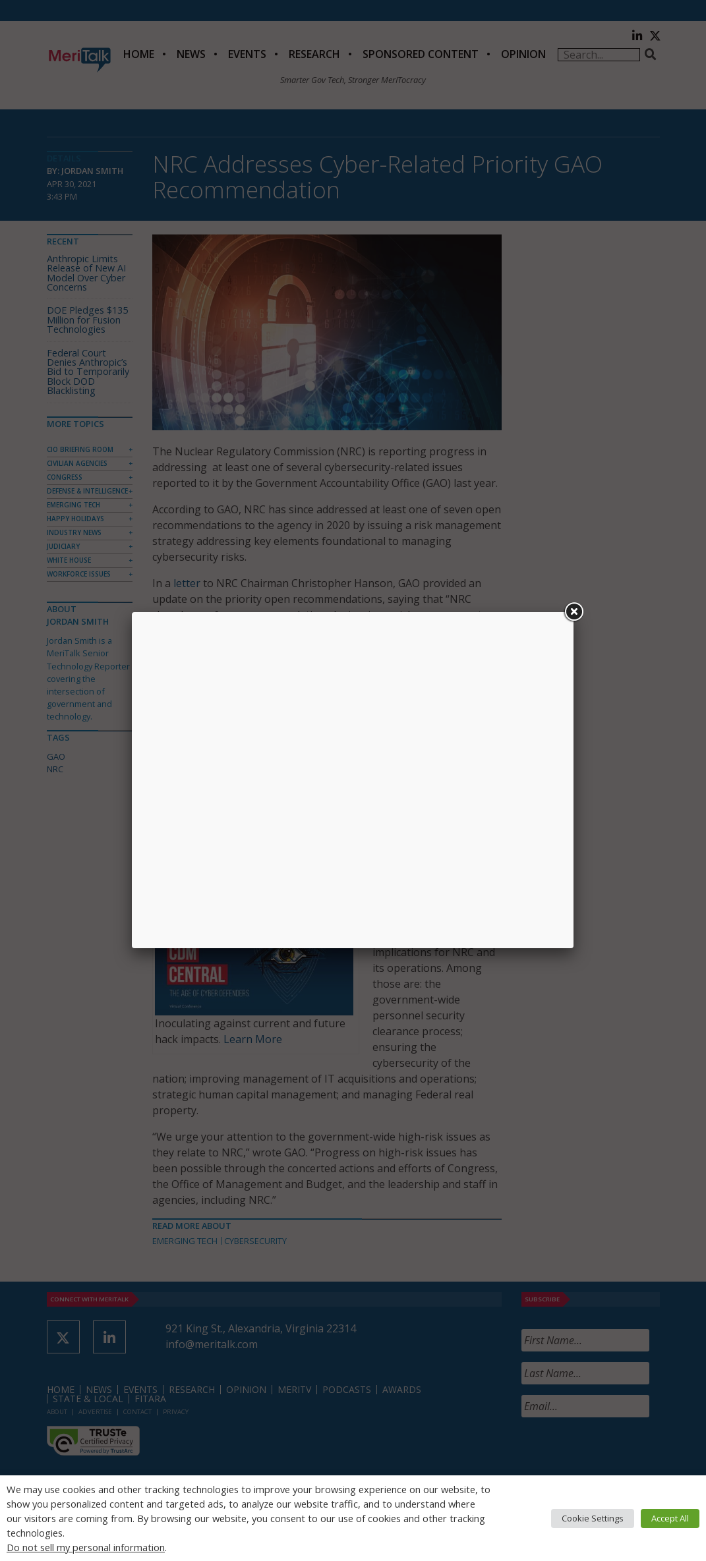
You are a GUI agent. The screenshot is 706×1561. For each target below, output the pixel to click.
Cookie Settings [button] (593, 1518)
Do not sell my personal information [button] (86, 1547)
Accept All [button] (670, 1518)
